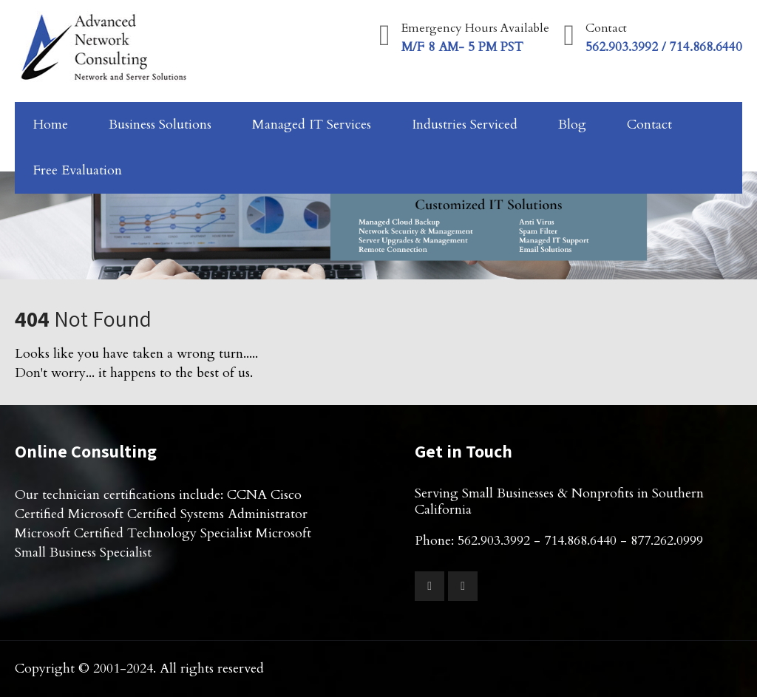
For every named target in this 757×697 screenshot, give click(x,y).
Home (50, 124)
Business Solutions (160, 124)
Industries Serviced (464, 124)
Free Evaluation (77, 170)
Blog (572, 124)
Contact (649, 124)
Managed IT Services (311, 124)
